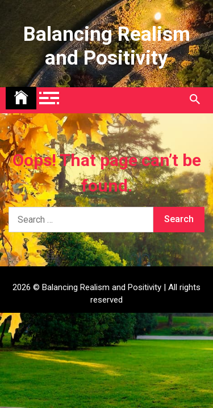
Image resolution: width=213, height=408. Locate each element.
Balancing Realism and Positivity (106, 46)
